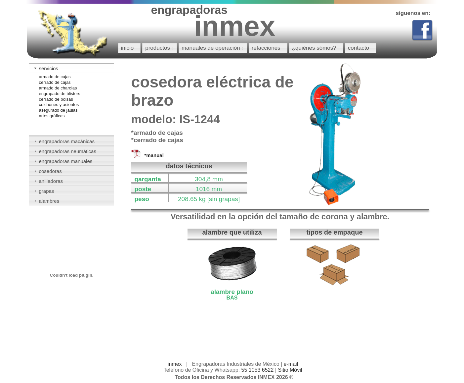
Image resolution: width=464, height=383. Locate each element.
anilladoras (51, 181)
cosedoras (50, 171)
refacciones (266, 48)
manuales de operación (213, 48)
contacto (358, 48)
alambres (49, 201)
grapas (46, 191)
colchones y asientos (59, 104)
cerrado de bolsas (56, 99)
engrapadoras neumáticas (67, 151)
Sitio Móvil (290, 370)
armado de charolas (58, 87)
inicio (127, 48)
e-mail (291, 364)
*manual (154, 155)
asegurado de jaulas (58, 110)
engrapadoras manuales (66, 161)
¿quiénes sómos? (314, 48)
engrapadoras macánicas (67, 141)
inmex (175, 364)
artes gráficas (52, 115)
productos (160, 48)
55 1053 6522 (257, 370)
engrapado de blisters (59, 93)
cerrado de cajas (55, 82)
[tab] (71, 68)
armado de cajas (55, 76)
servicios (48, 68)
